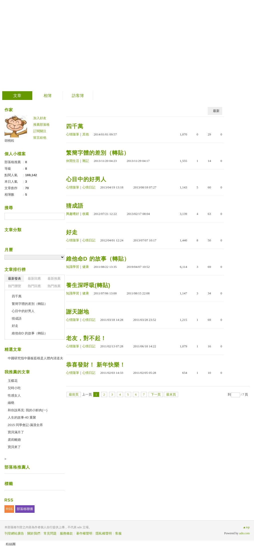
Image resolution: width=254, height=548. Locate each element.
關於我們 (33, 533)
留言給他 (39, 137)
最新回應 (34, 278)
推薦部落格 (41, 124)
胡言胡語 (26, 44)
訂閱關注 (39, 131)
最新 (216, 111)
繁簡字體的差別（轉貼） (97, 153)
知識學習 (72, 267)
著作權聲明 (84, 533)
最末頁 (171, 394)
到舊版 (57, 46)
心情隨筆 (72, 134)
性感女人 (14, 395)
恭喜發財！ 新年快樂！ (95, 365)
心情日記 (88, 187)
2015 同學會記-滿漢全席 (25, 425)
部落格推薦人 (17, 467)
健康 (85, 267)
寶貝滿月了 (16, 432)
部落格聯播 (25, 509)
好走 (72, 232)
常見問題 (50, 533)
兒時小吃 (14, 388)
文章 (17, 95)
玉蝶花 (13, 381)
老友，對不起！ (86, 338)
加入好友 (39, 118)
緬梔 (11, 403)
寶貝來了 (14, 447)
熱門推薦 (54, 286)
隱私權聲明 (104, 533)
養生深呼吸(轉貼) (88, 285)
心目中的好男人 (86, 179)
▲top (246, 527)
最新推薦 (54, 278)
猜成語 (74, 206)
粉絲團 (11, 544)
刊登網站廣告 (14, 533)
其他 (85, 134)
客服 (118, 533)
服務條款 (66, 533)
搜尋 (60, 216)
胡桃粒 (9, 140)
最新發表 (14, 278)
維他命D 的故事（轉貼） (98, 259)
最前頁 (74, 394)
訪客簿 (78, 95)
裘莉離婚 (14, 440)
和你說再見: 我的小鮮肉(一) (28, 410)
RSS (9, 509)
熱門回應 (34, 286)
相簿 (48, 95)
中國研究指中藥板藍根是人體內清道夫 (35, 358)
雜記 (85, 161)
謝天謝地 (77, 312)
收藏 (85, 214)
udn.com (244, 533)
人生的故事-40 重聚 (22, 417)
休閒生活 (72, 161)
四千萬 (74, 126)
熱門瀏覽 (14, 286)
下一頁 (156, 394)
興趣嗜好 (72, 214)
